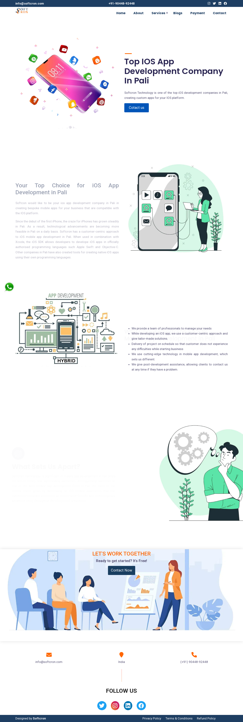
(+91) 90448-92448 (194, 662)
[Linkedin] (220, 3)
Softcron (39, 718)
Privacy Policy (151, 718)
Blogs (177, 13)
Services (158, 13)
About (138, 13)
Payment (197, 13)
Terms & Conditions (179, 718)
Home (120, 13)
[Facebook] (225, 3)
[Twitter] (214, 3)
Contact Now (121, 570)
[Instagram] (209, 3)
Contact (219, 13)
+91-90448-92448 (122, 3)
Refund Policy (206, 718)
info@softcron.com (29, 3)
